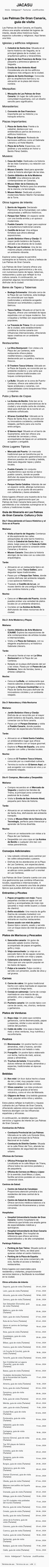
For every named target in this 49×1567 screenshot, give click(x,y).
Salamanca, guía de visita (14, 1468)
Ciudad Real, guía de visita (14, 1412)
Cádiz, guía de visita (11, 1550)
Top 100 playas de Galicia (14, 1444)
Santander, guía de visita (13, 1539)
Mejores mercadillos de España (16, 1485)
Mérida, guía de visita (12, 1403)
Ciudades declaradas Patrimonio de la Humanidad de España (17, 1376)
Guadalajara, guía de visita (14, 1336)
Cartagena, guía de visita (13, 1431)
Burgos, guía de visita (12, 1464)
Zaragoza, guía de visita (13, 1457)
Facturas (27, 10)
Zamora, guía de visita (12, 1299)
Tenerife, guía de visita (13, 1358)
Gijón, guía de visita (11, 1317)
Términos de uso (22, 1564)
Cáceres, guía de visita (13, 1526)
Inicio (7, 10)
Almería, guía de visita (12, 1384)
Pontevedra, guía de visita (14, 1418)
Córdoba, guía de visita (13, 1451)
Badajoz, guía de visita (12, 1546)
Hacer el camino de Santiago (15, 1325)
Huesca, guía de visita (12, 1347)
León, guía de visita (11, 1291)
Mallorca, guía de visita (13, 1310)
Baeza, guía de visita (12, 1371)
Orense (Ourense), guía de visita (17, 1474)
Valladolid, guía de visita (13, 1425)
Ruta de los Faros (10, 1321)
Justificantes (38, 10)
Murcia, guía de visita (12, 1507)
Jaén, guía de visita (11, 1407)
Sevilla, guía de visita (12, 1515)
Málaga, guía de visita (12, 1496)
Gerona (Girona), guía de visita (16, 1438)
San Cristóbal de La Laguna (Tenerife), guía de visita (15, 1363)
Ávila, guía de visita (11, 1399)
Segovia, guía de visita (12, 1286)
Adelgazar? (16, 10)
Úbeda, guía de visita (12, 1481)
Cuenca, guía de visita (12, 1531)
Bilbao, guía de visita (12, 1343)
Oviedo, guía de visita (12, 1511)
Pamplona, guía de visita (13, 1392)
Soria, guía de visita (11, 1388)
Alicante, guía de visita (12, 1295)
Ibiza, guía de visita (11, 1332)
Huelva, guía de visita (12, 1535)
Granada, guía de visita (13, 1492)
